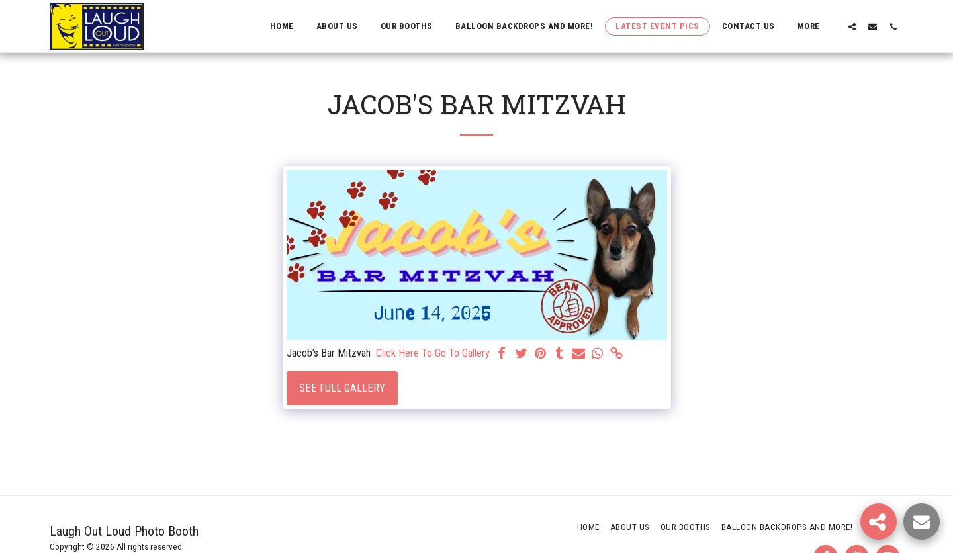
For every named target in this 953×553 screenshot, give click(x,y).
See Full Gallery (342, 388)
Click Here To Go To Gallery (433, 353)
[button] (852, 26)
